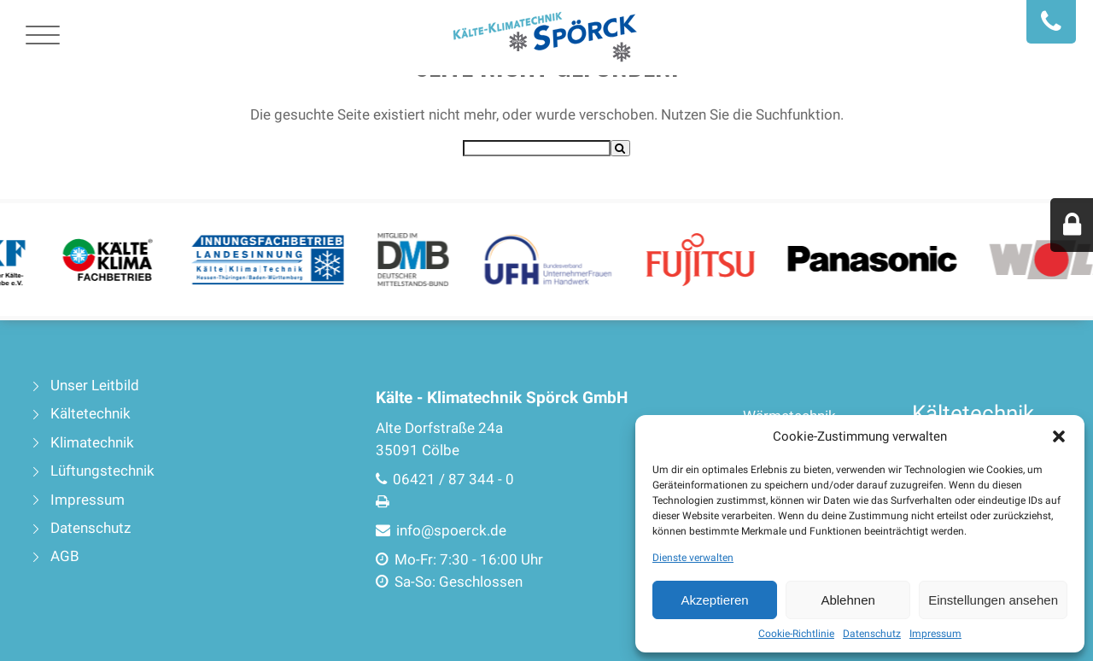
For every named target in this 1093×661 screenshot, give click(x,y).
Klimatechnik (92, 442)
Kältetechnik (90, 414)
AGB (64, 556)
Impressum (935, 634)
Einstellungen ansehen (993, 600)
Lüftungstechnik (102, 471)
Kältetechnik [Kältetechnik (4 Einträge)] (973, 413)
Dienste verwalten (693, 558)
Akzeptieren (714, 600)
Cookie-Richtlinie (796, 634)
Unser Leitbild (94, 385)
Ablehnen (847, 600)
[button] (1058, 436)
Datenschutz (872, 634)
